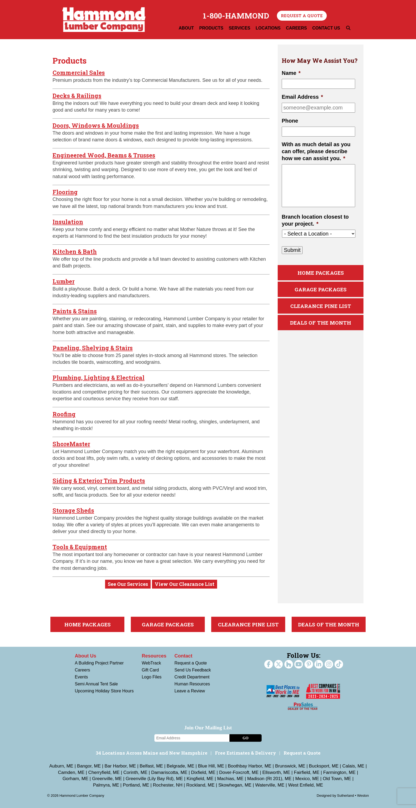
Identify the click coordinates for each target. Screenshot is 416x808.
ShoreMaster (71, 444)
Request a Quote (302, 15)
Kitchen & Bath (75, 251)
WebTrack (151, 663)
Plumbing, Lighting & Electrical (98, 377)
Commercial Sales (79, 72)
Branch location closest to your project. (315, 220)
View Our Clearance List (184, 584)
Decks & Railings (77, 96)
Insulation (68, 222)
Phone (290, 121)
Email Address (302, 97)
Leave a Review (189, 691)
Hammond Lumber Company (104, 19)
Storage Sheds (73, 510)
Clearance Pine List (320, 306)
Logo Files (152, 677)
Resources (154, 656)
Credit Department (192, 677)
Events (81, 677)
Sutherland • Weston (353, 796)
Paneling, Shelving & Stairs (93, 348)
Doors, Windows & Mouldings (96, 125)
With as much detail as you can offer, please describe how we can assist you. (316, 151)
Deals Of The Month (320, 322)
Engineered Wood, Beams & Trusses (104, 155)
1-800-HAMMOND (236, 16)
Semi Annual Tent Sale (96, 684)
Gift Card (150, 670)
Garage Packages (321, 289)
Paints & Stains (75, 311)
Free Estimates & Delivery (245, 753)
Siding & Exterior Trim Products (99, 480)
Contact (183, 656)
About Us (85, 656)
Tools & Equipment (80, 547)
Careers (82, 670)
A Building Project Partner (99, 663)
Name (291, 73)
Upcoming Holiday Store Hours (104, 691)
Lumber (64, 281)
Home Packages (321, 272)
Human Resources (192, 684)
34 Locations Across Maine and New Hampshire (151, 753)
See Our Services (128, 584)
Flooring (65, 192)
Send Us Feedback (192, 670)
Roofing (64, 414)
